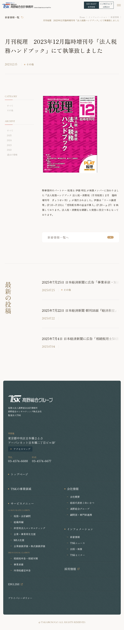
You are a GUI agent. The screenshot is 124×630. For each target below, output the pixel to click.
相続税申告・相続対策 (26, 558)
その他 (30, 64)
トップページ (19, 474)
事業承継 (18, 564)
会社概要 (75, 496)
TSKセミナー (77, 555)
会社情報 (73, 489)
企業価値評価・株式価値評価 (29, 546)
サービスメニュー (22, 503)
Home (82, 17)
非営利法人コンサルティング (29, 528)
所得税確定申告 (22, 570)
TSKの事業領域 (21, 489)
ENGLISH (13, 584)
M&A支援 (19, 540)
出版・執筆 (76, 549)
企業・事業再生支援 (25, 534)
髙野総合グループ (79, 508)
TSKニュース (77, 543)
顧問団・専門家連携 (81, 514)
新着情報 (115, 17)
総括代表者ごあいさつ (82, 502)
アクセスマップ (21, 449)
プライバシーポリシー (20, 598)
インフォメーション (97, 17)
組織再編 (18, 522)
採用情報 (70, 569)
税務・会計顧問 (22, 516)
